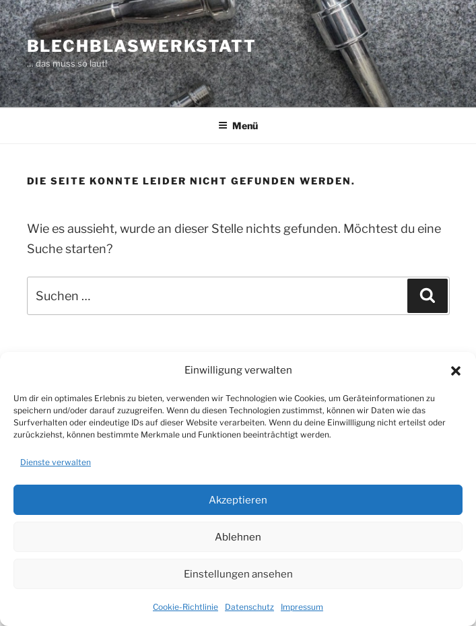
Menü (238, 125)
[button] (456, 371)
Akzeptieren (238, 500)
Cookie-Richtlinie (185, 607)
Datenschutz (249, 607)
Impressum (302, 607)
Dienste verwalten (55, 462)
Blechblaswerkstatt (142, 46)
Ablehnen (238, 537)
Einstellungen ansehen (238, 574)
